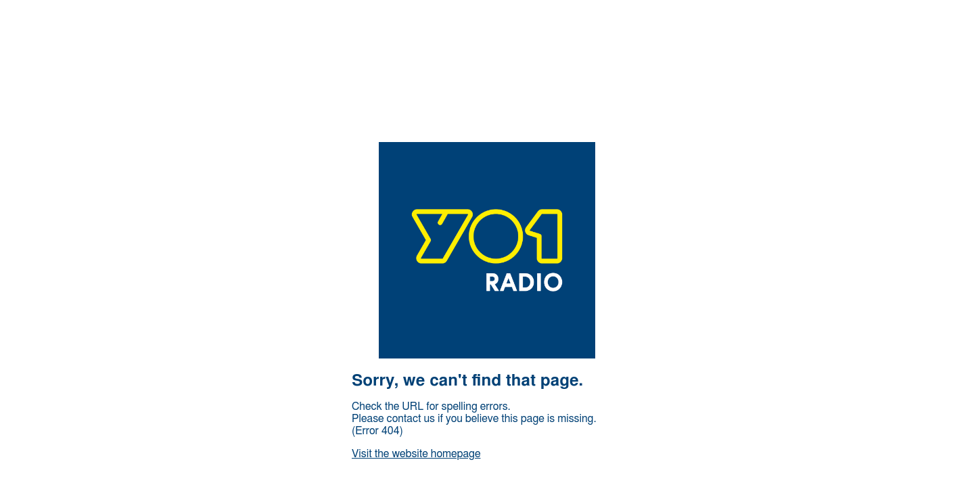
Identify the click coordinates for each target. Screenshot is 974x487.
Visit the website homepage (416, 453)
